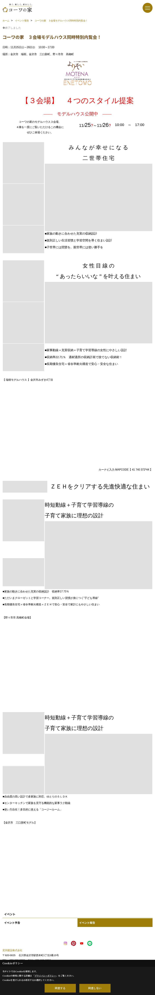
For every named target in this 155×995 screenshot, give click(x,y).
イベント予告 (12, 923)
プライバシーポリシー (45, 975)
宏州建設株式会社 (12, 950)
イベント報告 (87, 923)
